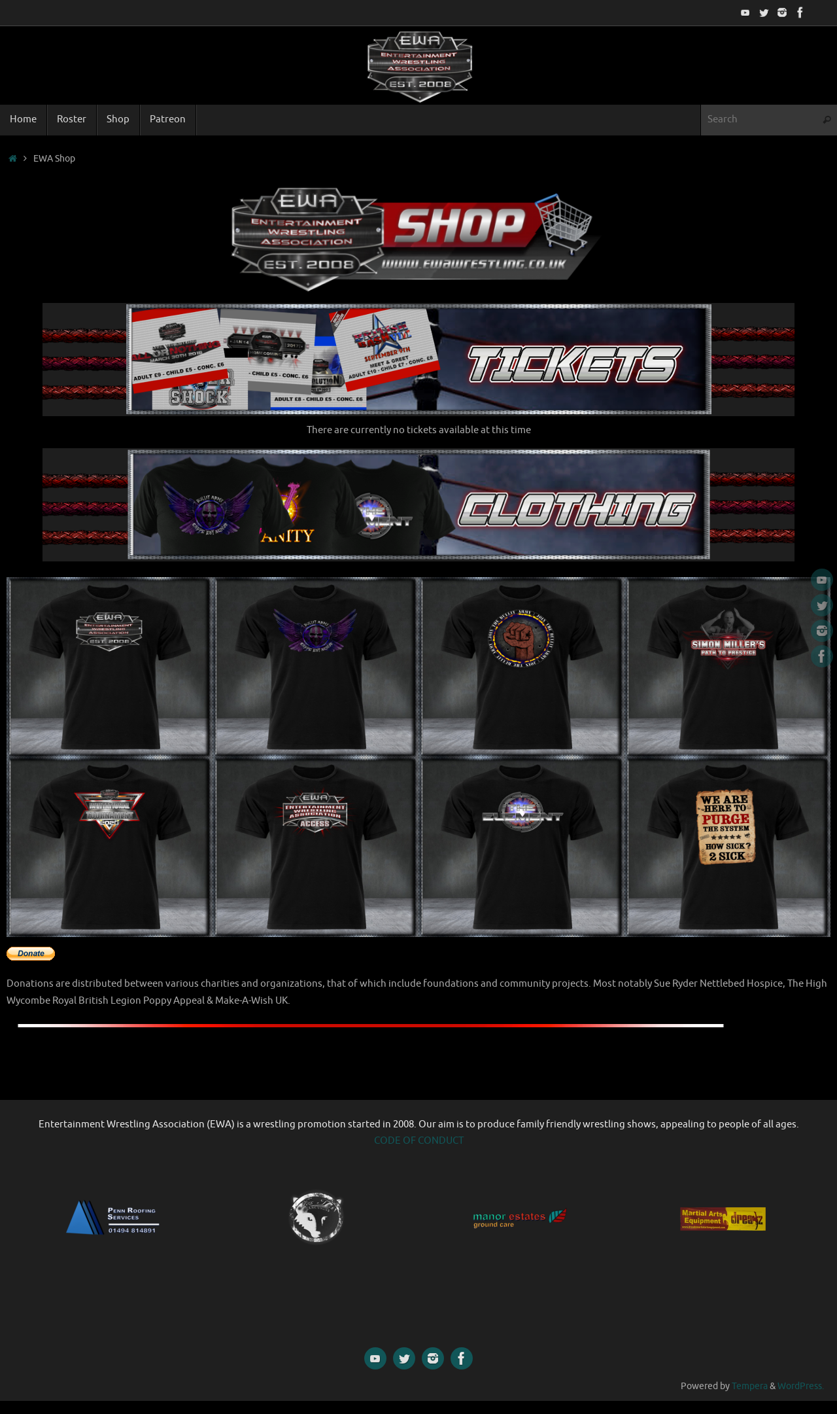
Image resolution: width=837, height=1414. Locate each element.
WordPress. (800, 1386)
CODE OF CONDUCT (419, 1141)
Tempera (750, 1386)
